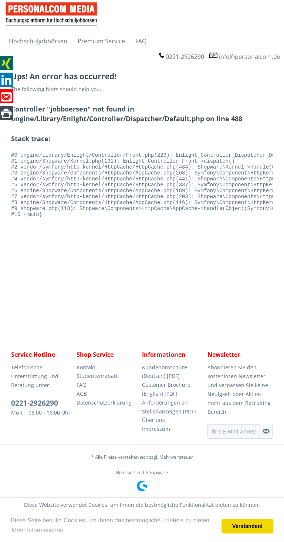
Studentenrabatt (97, 375)
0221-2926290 (185, 57)
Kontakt (86, 367)
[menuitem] (38, 41)
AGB (82, 393)
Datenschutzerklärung (104, 402)
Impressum (156, 428)
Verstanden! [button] (247, 526)
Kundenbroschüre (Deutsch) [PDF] (164, 372)
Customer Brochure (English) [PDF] (166, 389)
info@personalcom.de (249, 57)
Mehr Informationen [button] (37, 530)
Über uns (153, 419)
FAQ (82, 384)
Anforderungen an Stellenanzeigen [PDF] (169, 407)
